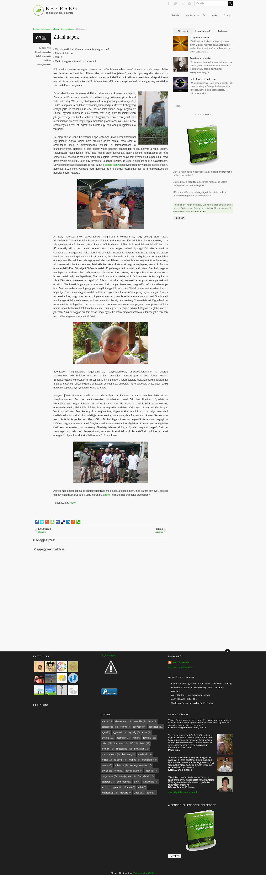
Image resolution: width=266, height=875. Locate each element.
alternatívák (121, 721)
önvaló (105, 770)
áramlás (138, 721)
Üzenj (227, 15)
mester (105, 765)
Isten (142, 743)
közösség (127, 754)
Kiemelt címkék (203, 31)
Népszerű (183, 31)
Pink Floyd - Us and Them (203, 79)
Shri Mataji (143, 776)
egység (132, 732)
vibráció (124, 792)
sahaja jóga (125, 776)
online (106, 494)
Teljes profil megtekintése (180, 667)
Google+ (182, 3)
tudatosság (107, 792)
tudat (140, 787)
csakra (123, 726)
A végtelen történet (199, 37)
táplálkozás (148, 781)
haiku (104, 743)
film (135, 737)
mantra (132, 759)
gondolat (147, 737)
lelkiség (47, 60)
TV (204, 15)
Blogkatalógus (108, 655)
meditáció (147, 759)
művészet (119, 765)
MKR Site (150, 873)
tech (104, 787)
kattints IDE (200, 211)
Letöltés (179, 217)
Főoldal (176, 15)
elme (144, 732)
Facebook (168, 3)
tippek (115, 787)
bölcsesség (107, 726)
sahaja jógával (113, 164)
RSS (189, 3)
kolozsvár (139, 748)
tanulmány (122, 781)
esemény (121, 737)
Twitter (175, 3)
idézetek (118, 743)
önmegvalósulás (44, 64)
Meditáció (191, 15)
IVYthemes (138, 873)
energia (105, 737)
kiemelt (105, 748)
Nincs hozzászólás (43, 52)
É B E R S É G (61, 8)
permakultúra (132, 770)
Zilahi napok (66, 37)
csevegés (138, 726)
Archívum (222, 31)
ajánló (105, 721)
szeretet (106, 781)
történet (128, 787)
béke (150, 721)
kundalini (142, 754)
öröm (116, 770)
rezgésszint (107, 776)
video (136, 792)
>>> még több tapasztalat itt (183, 792)
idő (131, 743)
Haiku (215, 15)
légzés (105, 759)
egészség (153, 726)
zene (149, 792)
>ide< (73, 502)
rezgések (149, 770)
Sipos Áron (46, 48)
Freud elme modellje (200, 58)
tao (135, 781)
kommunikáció (109, 754)
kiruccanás (46, 56)
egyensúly (118, 732)
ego (103, 732)
